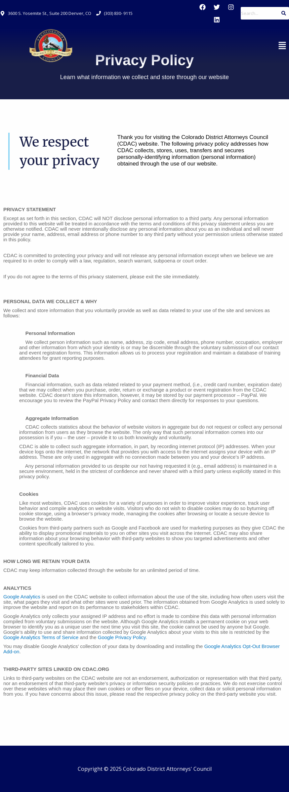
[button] (282, 46)
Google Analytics (21, 596)
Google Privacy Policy (122, 637)
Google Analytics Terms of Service (40, 637)
